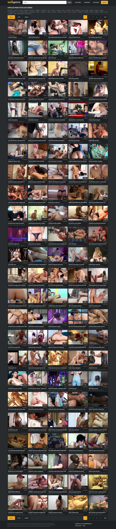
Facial (105, 369)
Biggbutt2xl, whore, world (14, 161)
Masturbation (36, 224)
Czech (81, 348)
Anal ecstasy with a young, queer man (36, 78)
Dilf (101, 514)
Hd (85, 328)
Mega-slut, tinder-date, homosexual (56, 409)
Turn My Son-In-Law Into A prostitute (57, 120)
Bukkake (51, 224)
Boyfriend (76, 348)
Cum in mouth (38, 183)
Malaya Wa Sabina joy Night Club (76, 58)
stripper (60, 12)
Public (22, 348)
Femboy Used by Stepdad (94, 120)
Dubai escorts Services (74, 430)
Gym (36, 348)
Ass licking (55, 38)
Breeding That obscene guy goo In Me (77, 409)
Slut (45, 286)
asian (70, 12)
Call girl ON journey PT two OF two (36, 99)
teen (53, 10)
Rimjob (102, 452)
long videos (96, 2)
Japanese (80, 80)
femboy (26, 10)
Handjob (61, 100)
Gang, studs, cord (12, 264)
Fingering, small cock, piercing (55, 512)
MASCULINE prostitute (94, 140)
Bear (19, 100)
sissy (63, 10)
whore (96, 10)
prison (38, 12)
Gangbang (21, 266)
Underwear (102, 162)
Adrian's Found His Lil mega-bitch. (96, 409)
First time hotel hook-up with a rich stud (17, 306)
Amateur (11, 38)
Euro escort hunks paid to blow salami (16, 409)
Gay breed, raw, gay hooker (14, 347)
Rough (64, 80)
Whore (41, 100)
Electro (100, 369)
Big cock (44, 80)
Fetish (103, 100)
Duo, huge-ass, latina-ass (54, 202)
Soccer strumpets (72, 244)
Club (23, 245)
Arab (75, 307)
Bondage (15, 266)
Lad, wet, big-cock (73, 388)
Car (54, 80)
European (16, 472)
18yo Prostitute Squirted (33, 37)
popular (11, 17)
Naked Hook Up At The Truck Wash (56, 78)
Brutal (31, 410)
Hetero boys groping (12, 120)
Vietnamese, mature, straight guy (35, 471)
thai (73, 10)
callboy (37, 10)
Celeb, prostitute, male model (34, 347)
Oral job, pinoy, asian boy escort (76, 450)
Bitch (11, 59)
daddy (54, 12)
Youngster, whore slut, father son (96, 78)
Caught (31, 452)
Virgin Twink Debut (12, 37)
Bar (10, 245)
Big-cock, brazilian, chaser (74, 99)
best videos (78, 2)
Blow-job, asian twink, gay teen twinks (36, 202)
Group (71, 286)
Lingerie (56, 204)
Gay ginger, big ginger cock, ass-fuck (57, 99)
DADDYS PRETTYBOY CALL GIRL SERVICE (78, 202)
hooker (21, 10)
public (74, 12)
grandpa (44, 12)
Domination (42, 472)
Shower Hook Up (52, 58)
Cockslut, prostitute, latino (95, 306)
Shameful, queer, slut (13, 430)
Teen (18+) (38, 38)
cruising (58, 10)
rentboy (80, 12)
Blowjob (97, 38)
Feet (98, 286)
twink (87, 10)
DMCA (84, 525)
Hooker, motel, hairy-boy (94, 471)
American (11, 162)
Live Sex (104, 2)
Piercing (11, 348)
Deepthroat (103, 38)
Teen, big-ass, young (93, 388)
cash (18, 12)
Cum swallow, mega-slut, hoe (95, 37)
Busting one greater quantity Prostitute (37, 140)
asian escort (28, 13)
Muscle (99, 142)
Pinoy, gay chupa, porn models (15, 388)
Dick (41, 245)
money (32, 10)
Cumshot (101, 266)
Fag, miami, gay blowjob (74, 140)
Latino (71, 100)
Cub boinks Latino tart (33, 120)
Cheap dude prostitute (74, 78)
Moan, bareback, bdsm (74, 512)
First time (21, 38)
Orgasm (18, 286)
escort (16, 10)
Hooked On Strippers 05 (13, 244)
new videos (87, 2)
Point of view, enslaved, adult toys (36, 409)
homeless (43, 10)
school (49, 12)
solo (49, 10)
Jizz (60, 307)
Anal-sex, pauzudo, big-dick (75, 492)
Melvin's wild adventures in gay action (57, 182)
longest (27, 17)
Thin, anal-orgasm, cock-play (75, 306)
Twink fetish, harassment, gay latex (36, 326)
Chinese (102, 431)
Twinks (84, 162)
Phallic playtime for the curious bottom (97, 285)
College (16, 514)
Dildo (101, 204)
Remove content (78, 525)
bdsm (91, 10)
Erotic (76, 328)
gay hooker (20, 13)
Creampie (21, 59)
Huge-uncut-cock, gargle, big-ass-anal (36, 368)
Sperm (85, 410)
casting (68, 10)
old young (32, 12)
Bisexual (92, 38)
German (21, 472)
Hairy (16, 452)
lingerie (96, 12)
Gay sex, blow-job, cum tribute (55, 161)
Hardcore (37, 514)
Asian (36, 59)
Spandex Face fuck (93, 368)
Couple (51, 204)
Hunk (95, 142)
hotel (91, 12)
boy (82, 10)
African (71, 266)
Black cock (21, 162)
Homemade (22, 224)
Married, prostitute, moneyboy (95, 161)
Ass (50, 38)
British (95, 348)
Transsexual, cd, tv (12, 368)
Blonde (91, 100)
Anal (16, 38)
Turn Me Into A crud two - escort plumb (97, 182)
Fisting (63, 514)
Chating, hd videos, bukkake (55, 223)
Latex (44, 328)
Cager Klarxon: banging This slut (15, 512)
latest (19, 17)
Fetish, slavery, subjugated (74, 368)
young (101, 10)
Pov (75, 100)
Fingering (56, 245)
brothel (78, 10)
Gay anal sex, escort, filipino (75, 223)
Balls (61, 38)
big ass (10, 13)
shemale (86, 12)
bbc (15, 13)
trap (106, 12)
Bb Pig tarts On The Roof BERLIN (15, 471)
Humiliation (38, 328)
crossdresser (12, 12)
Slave (97, 162)
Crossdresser (97, 100)
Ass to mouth (100, 328)
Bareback (81, 38)
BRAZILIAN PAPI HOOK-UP (14, 492)
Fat (40, 452)
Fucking (39, 121)
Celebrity (31, 348)
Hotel (101, 80)
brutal (102, 12)
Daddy (97, 80)
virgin (65, 12)
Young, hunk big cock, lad (74, 37)
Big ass (23, 100)
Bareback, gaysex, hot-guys (55, 326)
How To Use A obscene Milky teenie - (97, 347)
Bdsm (78, 121)
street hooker (24, 12)
